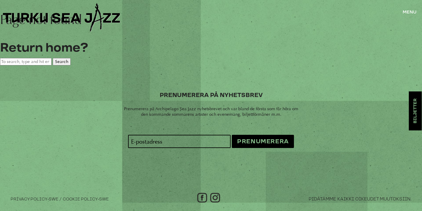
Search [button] (61, 61)
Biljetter (415, 110)
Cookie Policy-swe (86, 199)
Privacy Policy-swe (34, 199)
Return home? (44, 48)
